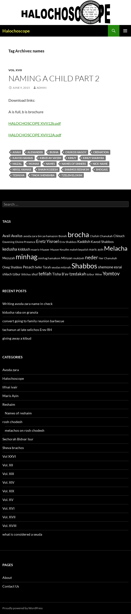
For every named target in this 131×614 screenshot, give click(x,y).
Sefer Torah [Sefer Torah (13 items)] (43, 267)
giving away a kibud (16, 338)
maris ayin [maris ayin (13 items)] (96, 249)
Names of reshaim (18, 413)
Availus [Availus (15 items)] (17, 236)
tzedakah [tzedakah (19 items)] (77, 273)
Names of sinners (74, 163)
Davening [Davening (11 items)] (8, 241)
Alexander (35, 152)
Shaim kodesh (48, 169)
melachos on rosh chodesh (24, 430)
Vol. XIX (8, 491)
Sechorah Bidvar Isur (17, 439)
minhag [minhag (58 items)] (26, 257)
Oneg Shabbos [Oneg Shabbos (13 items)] (12, 267)
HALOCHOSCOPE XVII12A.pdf (34, 135)
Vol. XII (7, 465)
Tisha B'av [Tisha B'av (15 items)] (60, 274)
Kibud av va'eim (50, 157)
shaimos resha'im (77, 169)
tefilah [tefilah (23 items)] (45, 273)
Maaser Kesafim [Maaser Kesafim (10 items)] (59, 249)
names (50, 163)
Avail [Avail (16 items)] (6, 236)
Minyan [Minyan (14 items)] (66, 258)
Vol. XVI (8, 508)
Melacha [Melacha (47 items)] (115, 248)
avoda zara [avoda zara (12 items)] (30, 236)
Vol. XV (7, 500)
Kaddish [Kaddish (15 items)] (83, 242)
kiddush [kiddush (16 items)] (24, 249)
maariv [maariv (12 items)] (35, 249)
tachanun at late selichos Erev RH (27, 330)
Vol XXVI (9, 456)
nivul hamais (22, 169)
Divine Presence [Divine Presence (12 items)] (25, 242)
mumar (34, 163)
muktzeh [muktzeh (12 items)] (78, 258)
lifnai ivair (10, 387)
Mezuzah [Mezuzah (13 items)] (8, 258)
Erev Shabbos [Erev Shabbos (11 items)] (68, 241)
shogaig (102, 169)
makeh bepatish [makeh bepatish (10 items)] (79, 249)
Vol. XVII (15, 70)
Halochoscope (16, 30)
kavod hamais (23, 157)
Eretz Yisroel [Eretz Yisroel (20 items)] (47, 241)
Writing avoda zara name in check (27, 304)
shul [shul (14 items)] (35, 274)
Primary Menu (125, 31)
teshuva (19, 175)
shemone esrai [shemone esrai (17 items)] (110, 267)
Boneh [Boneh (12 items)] (63, 236)
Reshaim (8, 404)
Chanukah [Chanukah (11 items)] (106, 236)
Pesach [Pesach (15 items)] (28, 267)
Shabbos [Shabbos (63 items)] (84, 265)
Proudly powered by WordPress (22, 608)
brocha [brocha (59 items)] (78, 234)
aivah (17, 152)
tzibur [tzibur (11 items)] (90, 274)
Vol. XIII (8, 474)
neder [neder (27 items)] (91, 257)
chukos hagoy (75, 152)
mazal (17, 163)
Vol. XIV (8, 482)
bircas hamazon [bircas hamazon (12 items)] (48, 236)
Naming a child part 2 (53, 78)
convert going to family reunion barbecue (33, 321)
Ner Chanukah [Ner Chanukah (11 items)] (108, 258)
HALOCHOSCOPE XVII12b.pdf (34, 123)
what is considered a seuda (22, 534)
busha (54, 152)
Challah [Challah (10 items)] (94, 236)
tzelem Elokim (71, 175)
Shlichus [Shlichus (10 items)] (26, 274)
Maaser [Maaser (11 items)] (45, 249)
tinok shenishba (43, 175)
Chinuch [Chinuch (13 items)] (118, 236)
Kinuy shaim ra (93, 157)
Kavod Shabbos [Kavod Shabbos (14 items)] (102, 242)
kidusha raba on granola (20, 312)
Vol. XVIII (9, 526)
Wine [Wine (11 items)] (98, 274)
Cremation (101, 152)
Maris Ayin (10, 396)
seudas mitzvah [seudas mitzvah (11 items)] (61, 267)
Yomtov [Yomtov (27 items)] (111, 273)
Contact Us (10, 586)
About (7, 578)
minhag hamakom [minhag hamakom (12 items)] (49, 258)
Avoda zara (10, 370)
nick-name (100, 163)
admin (41, 87)
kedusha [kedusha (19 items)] (9, 249)
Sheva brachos (13, 448)
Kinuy (72, 157)
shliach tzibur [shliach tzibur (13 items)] (11, 274)
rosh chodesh (12, 422)
